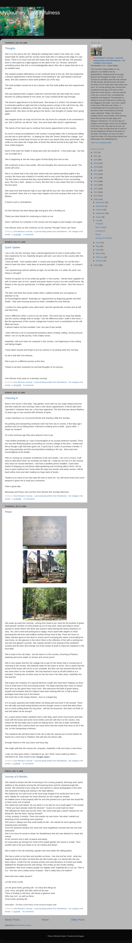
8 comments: (29, 385)
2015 (96, 178)
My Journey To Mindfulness (30, 12)
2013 (96, 185)
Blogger (81, 936)
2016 (96, 174)
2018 (96, 167)
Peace (8, 511)
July (98, 220)
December (100, 202)
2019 (96, 163)
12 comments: (30, 499)
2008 (96, 265)
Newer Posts (12, 919)
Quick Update (12, 247)
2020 (96, 160)
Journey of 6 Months (16, 776)
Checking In (11, 398)
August (99, 217)
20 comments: (28, 912)
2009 (96, 199)
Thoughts (10, 48)
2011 (96, 192)
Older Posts (78, 919)
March (98, 253)
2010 (96, 196)
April (98, 250)
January (99, 261)
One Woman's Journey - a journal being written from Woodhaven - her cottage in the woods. (109, 60)
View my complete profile (101, 143)
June (98, 243)
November (100, 206)
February (100, 257)
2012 (96, 189)
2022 (96, 152)
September (100, 213)
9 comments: (29, 234)
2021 (96, 156)
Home (45, 919)
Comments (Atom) (23, 925)
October (99, 210)
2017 (96, 170)
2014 (96, 181)
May (98, 246)
